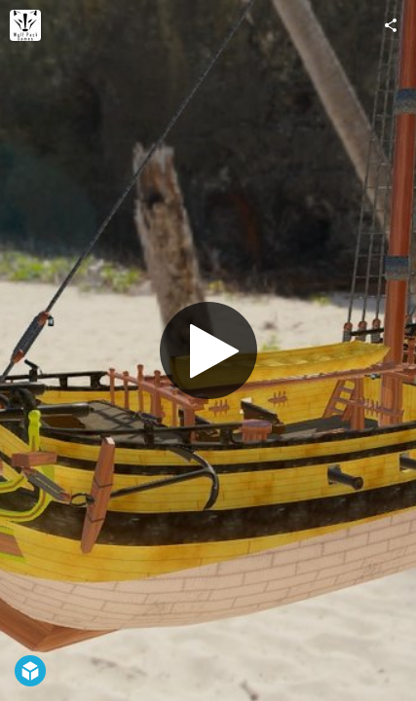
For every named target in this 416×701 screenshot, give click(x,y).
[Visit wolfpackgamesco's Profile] (25, 25)
